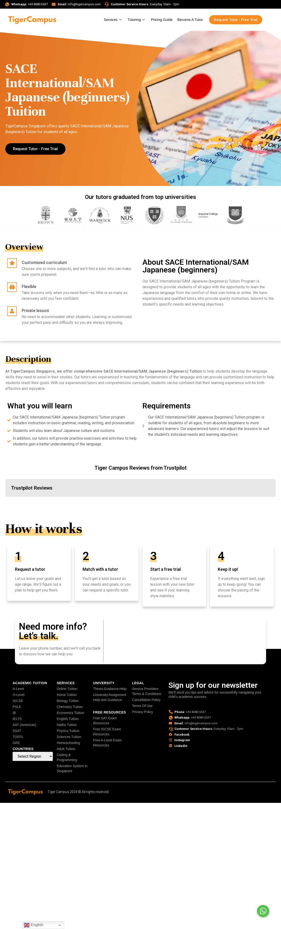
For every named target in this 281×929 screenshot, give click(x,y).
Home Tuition (67, 695)
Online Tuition (67, 689)
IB (14, 713)
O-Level (18, 695)
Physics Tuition (68, 731)
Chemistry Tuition (70, 707)
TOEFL (18, 737)
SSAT (17, 731)
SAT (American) (24, 725)
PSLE (17, 707)
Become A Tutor (190, 20)
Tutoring (137, 20)
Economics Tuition (70, 713)
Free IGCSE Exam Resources (107, 731)
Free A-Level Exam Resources (107, 742)
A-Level (18, 689)
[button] (5, 501)
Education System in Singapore (72, 768)
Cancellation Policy (146, 700)
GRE (16, 743)
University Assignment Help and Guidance (109, 697)
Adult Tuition (66, 749)
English (33, 925)
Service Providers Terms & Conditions (146, 691)
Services (113, 20)
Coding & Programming (67, 757)
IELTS (17, 719)
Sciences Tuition (69, 737)
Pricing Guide (161, 20)
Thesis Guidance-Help (110, 689)
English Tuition (68, 719)
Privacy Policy (142, 712)
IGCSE (18, 701)
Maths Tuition (67, 725)
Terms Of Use (142, 706)
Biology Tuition (68, 701)
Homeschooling (68, 743)
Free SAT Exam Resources (105, 720)
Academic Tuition (30, 683)
